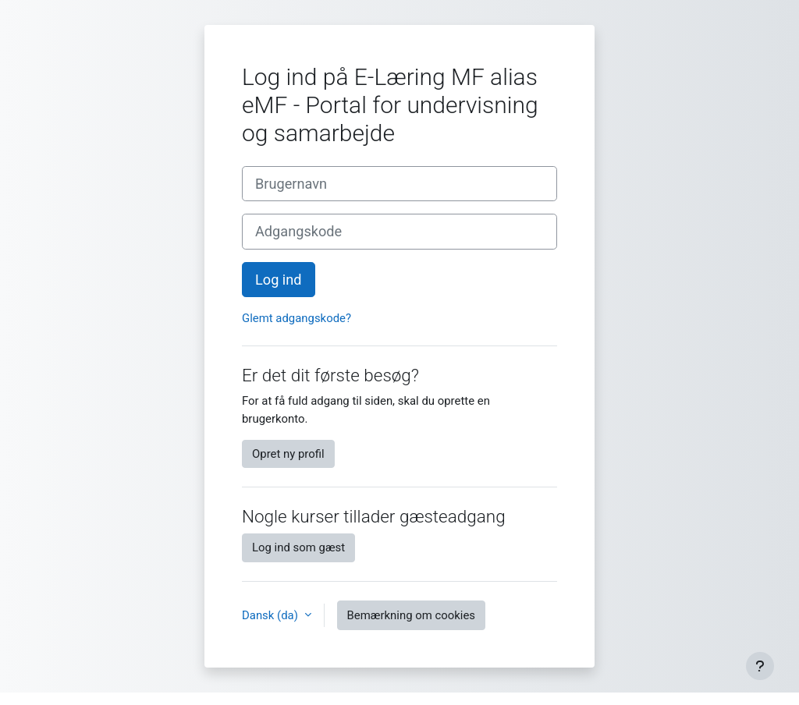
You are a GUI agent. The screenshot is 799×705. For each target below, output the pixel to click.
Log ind (278, 279)
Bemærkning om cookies (411, 615)
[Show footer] (760, 666)
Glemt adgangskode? (296, 318)
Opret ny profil (288, 454)
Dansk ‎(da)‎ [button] (271, 615)
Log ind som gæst (298, 547)
